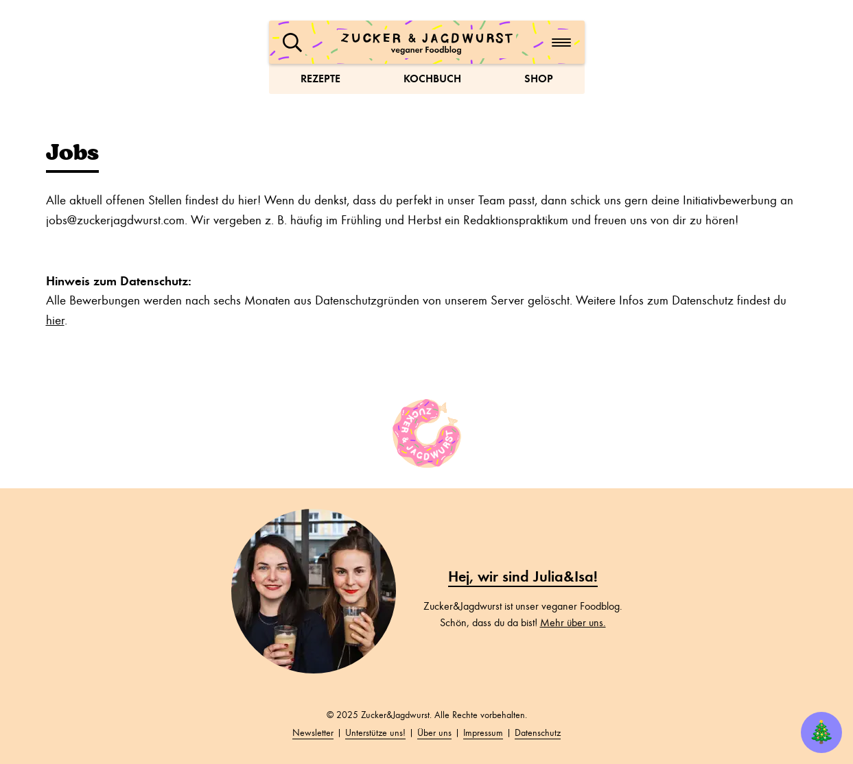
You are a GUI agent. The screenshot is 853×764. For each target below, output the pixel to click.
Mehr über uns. (573, 623)
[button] (292, 42)
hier (55, 320)
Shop (538, 78)
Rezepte (320, 78)
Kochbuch (432, 78)
